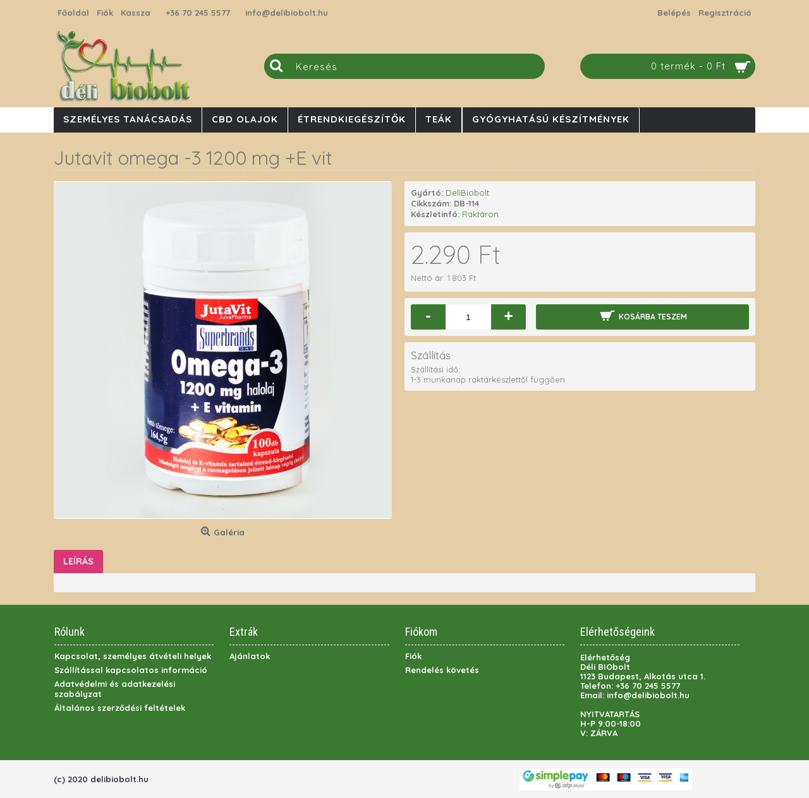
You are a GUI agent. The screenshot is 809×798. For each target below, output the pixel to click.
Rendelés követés (442, 670)
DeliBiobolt (467, 193)
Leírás (78, 561)
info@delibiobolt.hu (286, 13)
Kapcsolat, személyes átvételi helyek (132, 656)
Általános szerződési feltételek (119, 708)
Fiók (413, 656)
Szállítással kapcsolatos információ (130, 670)
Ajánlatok (249, 656)
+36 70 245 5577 (198, 13)
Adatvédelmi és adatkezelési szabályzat (114, 689)
